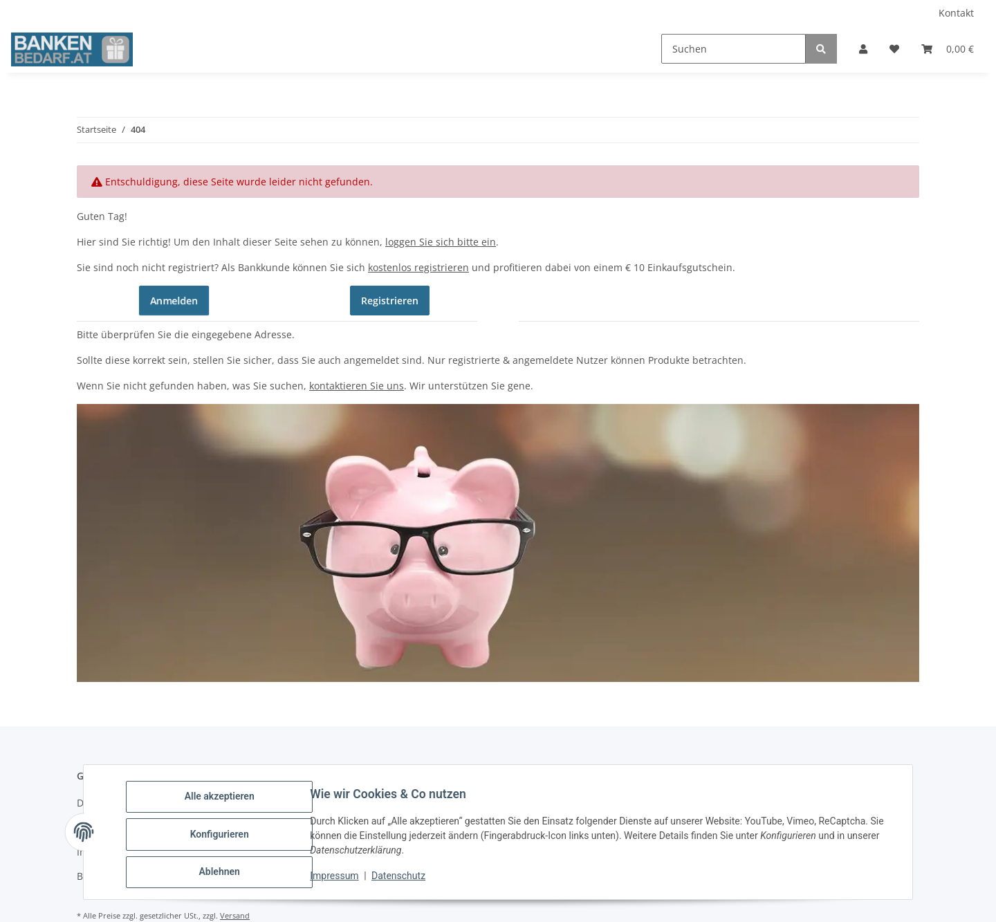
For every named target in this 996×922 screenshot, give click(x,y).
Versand (235, 915)
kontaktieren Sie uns (356, 385)
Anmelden (174, 300)
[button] (863, 49)
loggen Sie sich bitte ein (440, 241)
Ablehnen (223, 872)
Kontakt (956, 12)
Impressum (339, 879)
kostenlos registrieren (418, 267)
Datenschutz (403, 879)
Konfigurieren (223, 836)
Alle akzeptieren (224, 800)
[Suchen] (733, 49)
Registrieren (389, 300)
